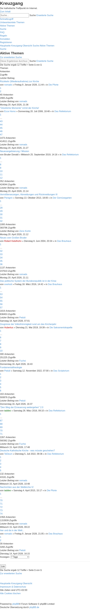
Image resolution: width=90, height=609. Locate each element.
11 (1, 174)
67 (1, 420)
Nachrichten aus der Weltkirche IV (17, 487)
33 (1, 254)
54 (1, 297)
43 (1, 121)
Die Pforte (53, 85)
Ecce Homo (10, 111)
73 (1, 510)
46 (1, 131)
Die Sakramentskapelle (61, 327)
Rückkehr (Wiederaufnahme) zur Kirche (19, 81)
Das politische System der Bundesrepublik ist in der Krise (28, 281)
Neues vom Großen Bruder (13, 238)
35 (1, 261)
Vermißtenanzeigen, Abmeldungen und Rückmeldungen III (29, 194)
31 (1, 218)
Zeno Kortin (25, 231)
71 (1, 434)
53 (1, 294)
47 (1, 134)
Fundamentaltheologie (11, 367)
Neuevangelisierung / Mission (14, 151)
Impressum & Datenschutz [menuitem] (13, 587)
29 (1, 211)
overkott (8, 284)
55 (1, 301)
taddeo (7, 410)
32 (1, 221)
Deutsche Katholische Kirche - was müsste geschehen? (27, 450)
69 (1, 427)
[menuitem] (12, 22)
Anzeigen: (14, 557)
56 (1, 304)
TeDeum (8, 454)
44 (1, 124)
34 (1, 257)
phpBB (15, 604)
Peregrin (8, 198)
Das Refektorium (62, 111)
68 (1, 424)
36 (1, 264)
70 (1, 430)
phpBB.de (34, 607)
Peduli (22, 317)
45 (1, 128)
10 (1, 171)
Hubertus (8, 327)
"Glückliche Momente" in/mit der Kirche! (19, 108)
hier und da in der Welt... (12, 530)
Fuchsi (22, 361)
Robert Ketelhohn (13, 241)
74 (1, 514)
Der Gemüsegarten (62, 198)
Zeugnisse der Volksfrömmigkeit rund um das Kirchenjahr (28, 324)
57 (1, 307)
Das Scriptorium (61, 371)
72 (1, 507)
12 (1, 178)
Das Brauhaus (64, 241)
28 (1, 208)
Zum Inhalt (5, 11)
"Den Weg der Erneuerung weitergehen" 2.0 (21, 407)
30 (1, 214)
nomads (8, 85)
